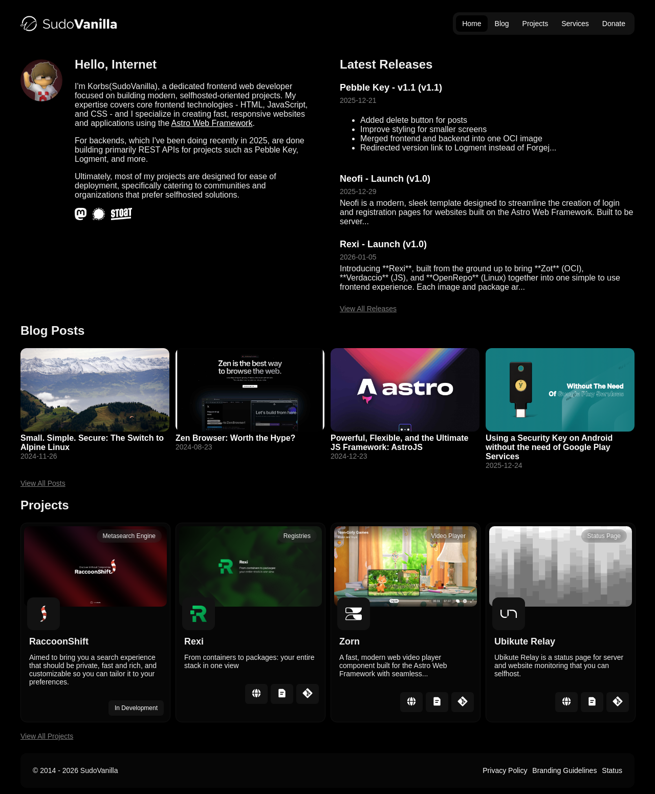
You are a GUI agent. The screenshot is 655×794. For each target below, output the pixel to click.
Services (575, 23)
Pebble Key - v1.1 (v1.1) (391, 87)
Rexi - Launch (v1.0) (383, 244)
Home (471, 23)
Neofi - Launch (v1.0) (385, 179)
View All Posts (43, 483)
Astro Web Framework (212, 123)
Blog (502, 23)
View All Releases (368, 309)
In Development (136, 708)
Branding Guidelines (564, 770)
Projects (535, 23)
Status (612, 770)
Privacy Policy (505, 770)
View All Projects (46, 736)
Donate (613, 23)
